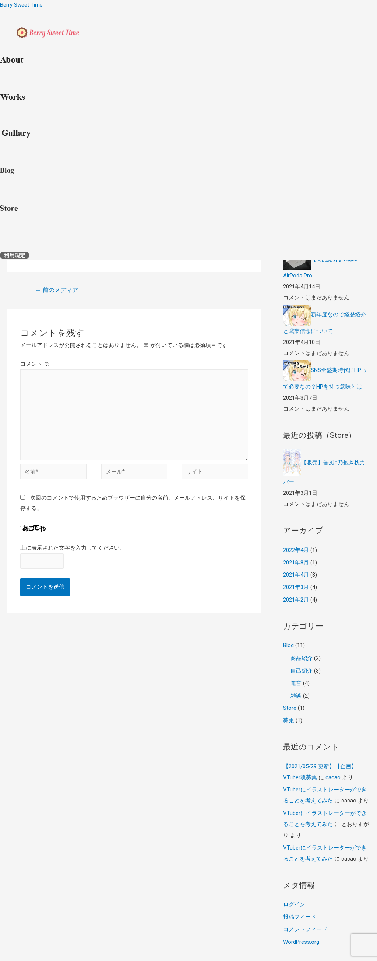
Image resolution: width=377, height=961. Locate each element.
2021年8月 (296, 562)
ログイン (294, 904)
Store (289, 708)
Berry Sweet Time (21, 4)
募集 (288, 720)
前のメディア (56, 290)
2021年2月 (296, 599)
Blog (288, 645)
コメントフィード (305, 929)
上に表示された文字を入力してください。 (72, 548)
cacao (333, 777)
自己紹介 (301, 670)
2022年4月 (296, 550)
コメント (34, 364)
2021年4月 (296, 574)
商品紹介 (301, 658)
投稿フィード (299, 917)
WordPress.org (301, 942)
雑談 (296, 695)
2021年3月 (296, 587)
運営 (296, 683)
